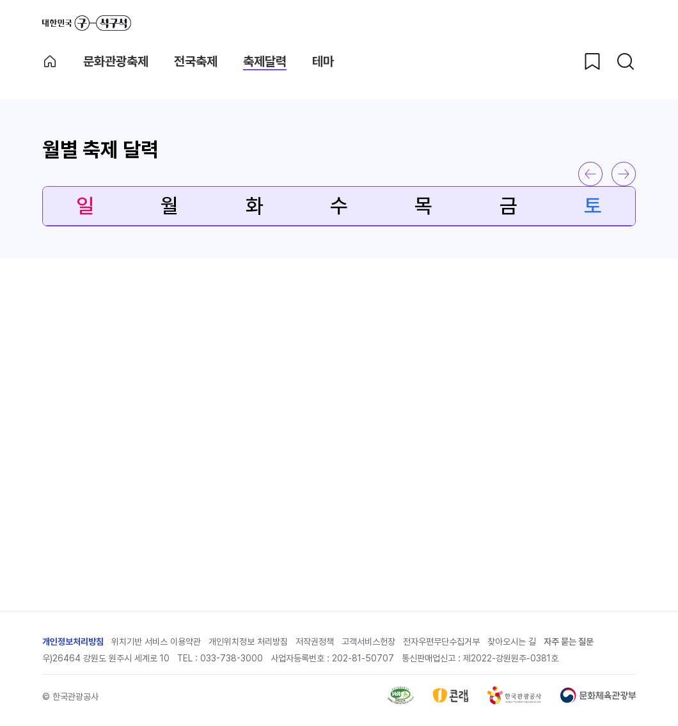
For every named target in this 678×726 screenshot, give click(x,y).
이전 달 (590, 174)
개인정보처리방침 (73, 641)
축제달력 (265, 61)
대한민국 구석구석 (86, 23)
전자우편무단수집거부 (441, 641)
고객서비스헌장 (368, 641)
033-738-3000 (231, 658)
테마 (323, 61)
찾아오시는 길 (511, 641)
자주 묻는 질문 (569, 641)
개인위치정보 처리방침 (248, 641)
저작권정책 (315, 641)
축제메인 (50, 61)
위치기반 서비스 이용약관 (156, 641)
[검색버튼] (625, 61)
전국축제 (195, 61)
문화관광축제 (115, 61)
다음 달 (623, 174)
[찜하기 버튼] (592, 61)
